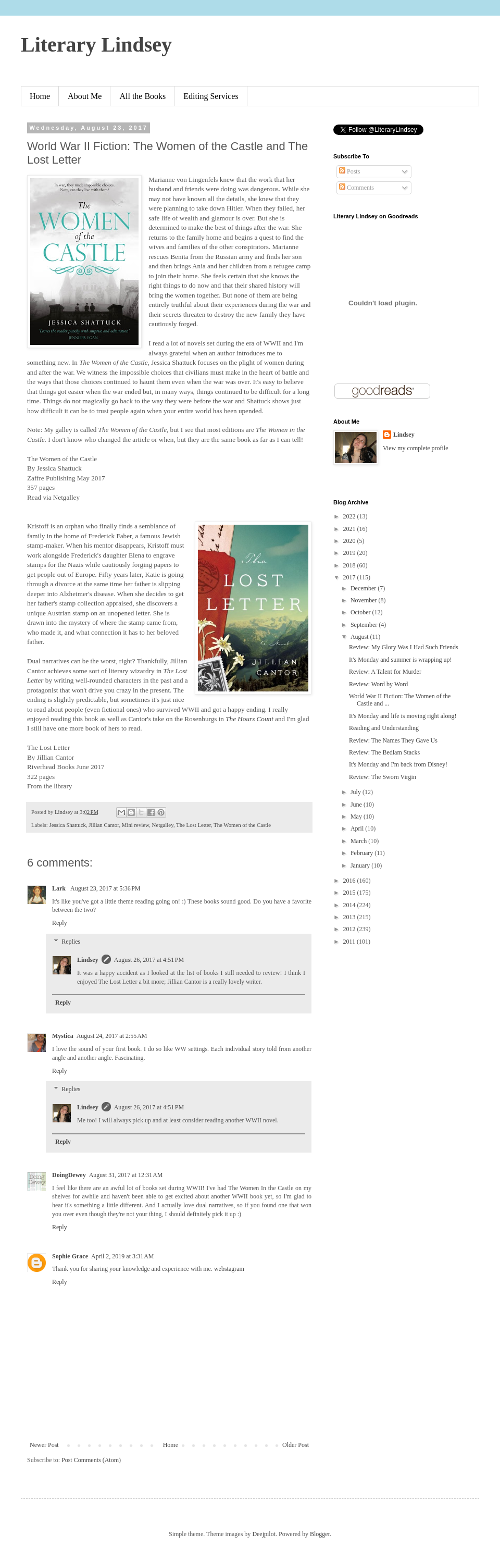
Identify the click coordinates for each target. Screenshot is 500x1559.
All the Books (142, 96)
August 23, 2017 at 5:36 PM (105, 888)
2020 (350, 541)
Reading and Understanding (384, 728)
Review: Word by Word (378, 684)
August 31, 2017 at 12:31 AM (126, 1175)
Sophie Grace (70, 1256)
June (357, 804)
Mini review (135, 825)
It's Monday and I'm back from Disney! (398, 764)
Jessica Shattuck (67, 825)
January (361, 865)
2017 (350, 577)
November (365, 600)
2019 (350, 552)
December (364, 588)
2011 (350, 941)
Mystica (62, 1036)
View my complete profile (415, 448)
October (361, 612)
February (362, 853)
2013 (350, 917)
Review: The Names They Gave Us (393, 740)
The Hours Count (249, 719)
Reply (59, 922)
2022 (350, 516)
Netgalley (162, 825)
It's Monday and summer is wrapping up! (400, 659)
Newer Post (44, 1445)
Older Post (295, 1445)
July (356, 792)
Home (40, 96)
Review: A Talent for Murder (385, 671)
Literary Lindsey (96, 44)
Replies (70, 941)
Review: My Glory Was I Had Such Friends (403, 647)
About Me (85, 96)
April (358, 828)
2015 (350, 892)
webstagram (229, 1268)
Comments (356, 187)
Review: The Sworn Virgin (382, 777)
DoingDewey (69, 1175)
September (365, 624)
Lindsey (87, 959)
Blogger (320, 1534)
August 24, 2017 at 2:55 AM (112, 1036)
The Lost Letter (193, 825)
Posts (349, 171)
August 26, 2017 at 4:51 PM (149, 959)
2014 (350, 905)
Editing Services (210, 96)
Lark (59, 888)
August (360, 636)
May (357, 816)
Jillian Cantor (104, 825)
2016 (350, 880)
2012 (350, 929)
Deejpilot (264, 1534)
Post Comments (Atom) (91, 1460)
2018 (350, 565)
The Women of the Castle (242, 825)
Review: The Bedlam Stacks (384, 752)
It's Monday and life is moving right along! (402, 716)
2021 (350, 529)
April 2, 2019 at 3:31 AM (122, 1256)
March (359, 841)
